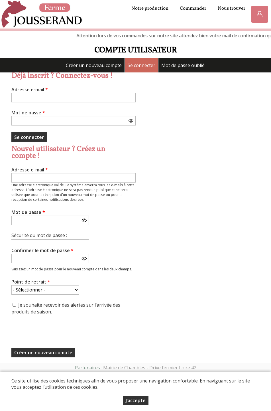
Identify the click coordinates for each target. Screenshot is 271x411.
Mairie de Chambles (124, 368)
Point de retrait (30, 282)
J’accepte (136, 400)
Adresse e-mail (29, 89)
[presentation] (54, 333)
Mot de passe (28, 113)
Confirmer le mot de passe (42, 250)
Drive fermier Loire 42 (172, 368)
